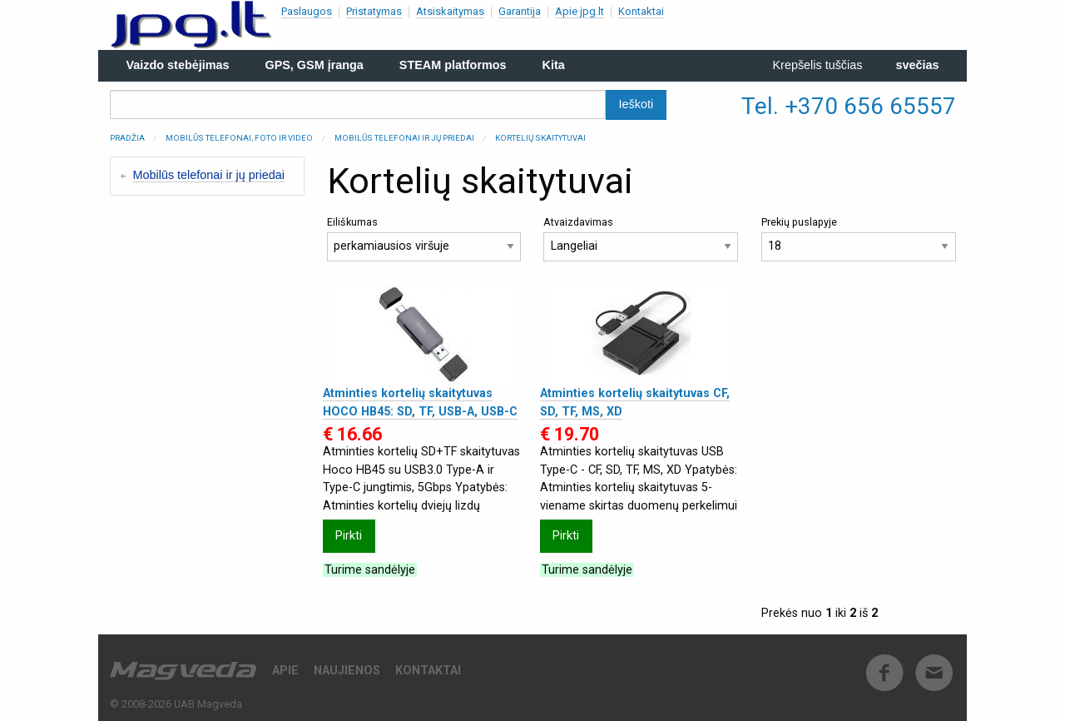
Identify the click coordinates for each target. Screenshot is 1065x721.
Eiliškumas (424, 238)
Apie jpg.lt (579, 11)
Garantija (519, 11)
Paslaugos (306, 11)
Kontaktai (641, 11)
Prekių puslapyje (858, 238)
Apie (285, 671)
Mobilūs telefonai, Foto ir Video (239, 137)
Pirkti (348, 536)
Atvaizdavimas (640, 238)
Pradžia (127, 137)
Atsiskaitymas (450, 11)
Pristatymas (374, 11)
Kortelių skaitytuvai (540, 137)
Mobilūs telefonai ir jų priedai (404, 137)
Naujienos (347, 671)
